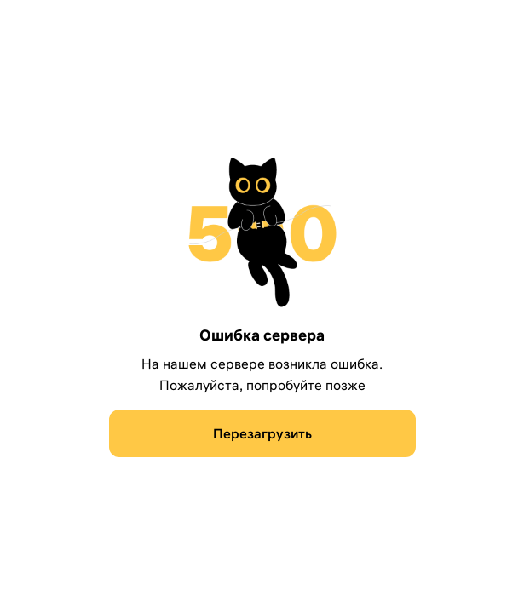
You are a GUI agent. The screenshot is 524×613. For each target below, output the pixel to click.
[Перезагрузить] (262, 433)
